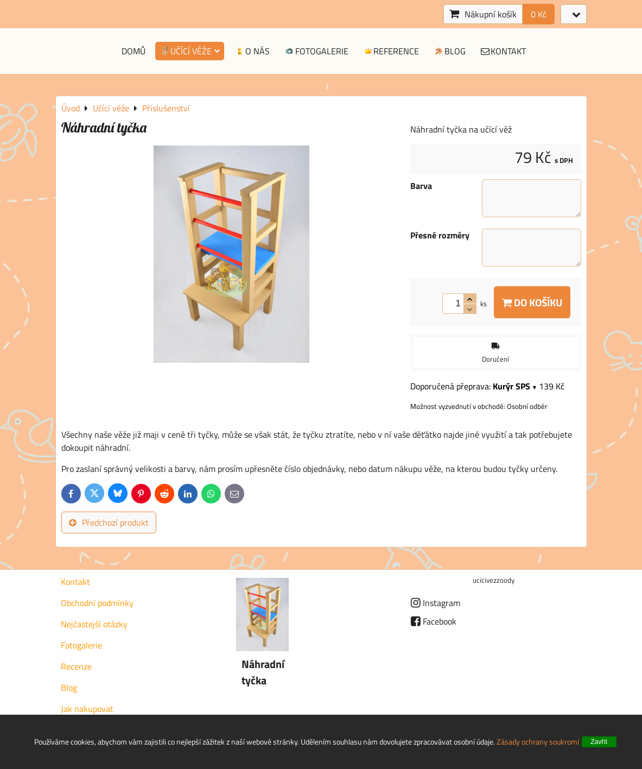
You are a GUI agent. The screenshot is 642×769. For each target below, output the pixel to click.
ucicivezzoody (493, 580)
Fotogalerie (316, 51)
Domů (133, 51)
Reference (391, 51)
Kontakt (503, 51)
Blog (449, 51)
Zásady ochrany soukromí (538, 741)
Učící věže (190, 51)
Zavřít (598, 742)
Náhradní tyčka (262, 672)
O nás (252, 51)
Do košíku (532, 302)
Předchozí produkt (109, 522)
